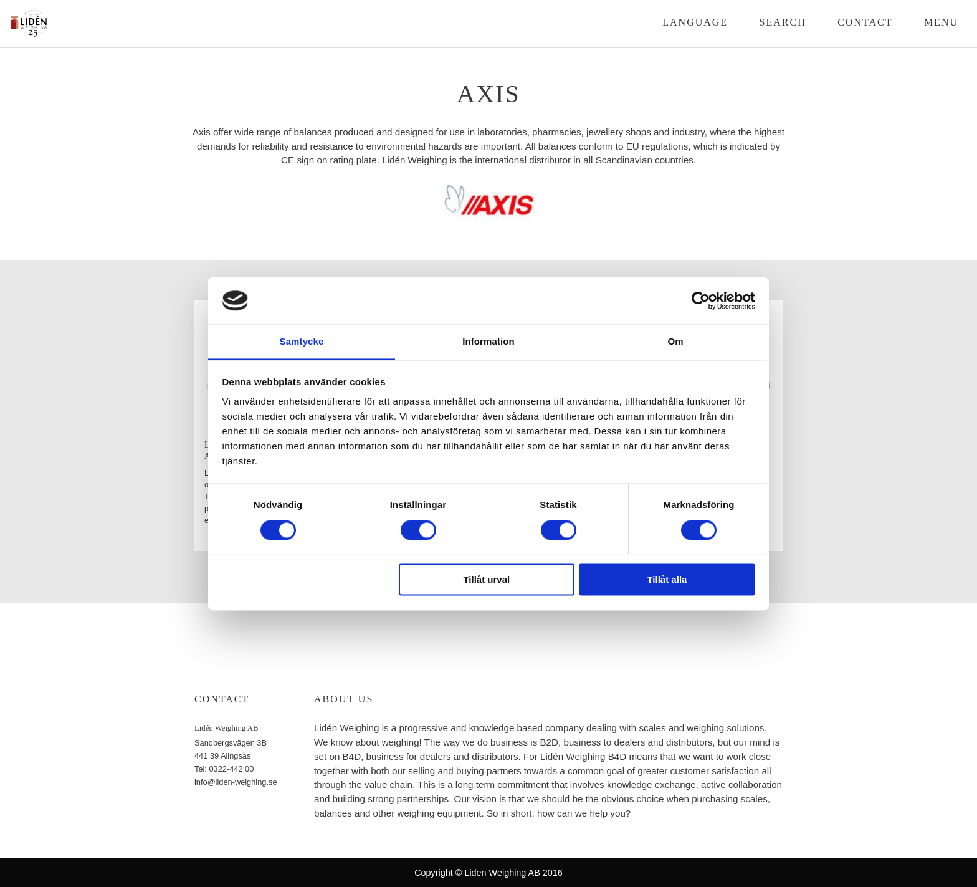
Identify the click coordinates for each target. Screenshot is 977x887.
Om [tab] (675, 341)
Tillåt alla (667, 580)
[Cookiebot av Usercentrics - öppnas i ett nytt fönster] (700, 300)
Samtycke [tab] (302, 341)
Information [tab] (488, 341)
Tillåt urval (486, 580)
